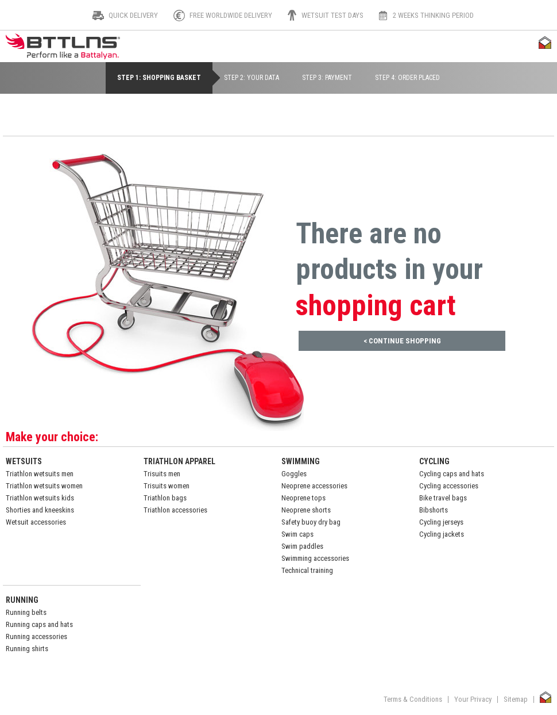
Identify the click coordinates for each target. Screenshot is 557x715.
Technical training (307, 570)
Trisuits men (162, 473)
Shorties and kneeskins (40, 510)
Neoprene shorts (306, 510)
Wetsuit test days (332, 15)
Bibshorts (433, 510)
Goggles (294, 473)
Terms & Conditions (413, 699)
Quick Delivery (133, 15)
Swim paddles (302, 546)
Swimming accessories (315, 558)
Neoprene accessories (314, 485)
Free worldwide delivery (230, 15)
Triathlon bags (165, 498)
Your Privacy (473, 699)
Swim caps (297, 534)
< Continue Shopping (402, 341)
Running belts (26, 612)
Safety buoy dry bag (311, 522)
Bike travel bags (443, 498)
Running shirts (27, 648)
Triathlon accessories (175, 510)
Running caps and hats (39, 624)
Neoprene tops (303, 498)
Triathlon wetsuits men (40, 473)
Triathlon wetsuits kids (40, 498)
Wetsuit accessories (36, 522)
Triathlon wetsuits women (44, 485)
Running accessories (36, 636)
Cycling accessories (448, 485)
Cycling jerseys (441, 522)
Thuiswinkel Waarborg (545, 42)
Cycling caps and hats (451, 473)
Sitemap (516, 699)
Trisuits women (166, 485)
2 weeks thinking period (433, 15)
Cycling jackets (441, 534)
